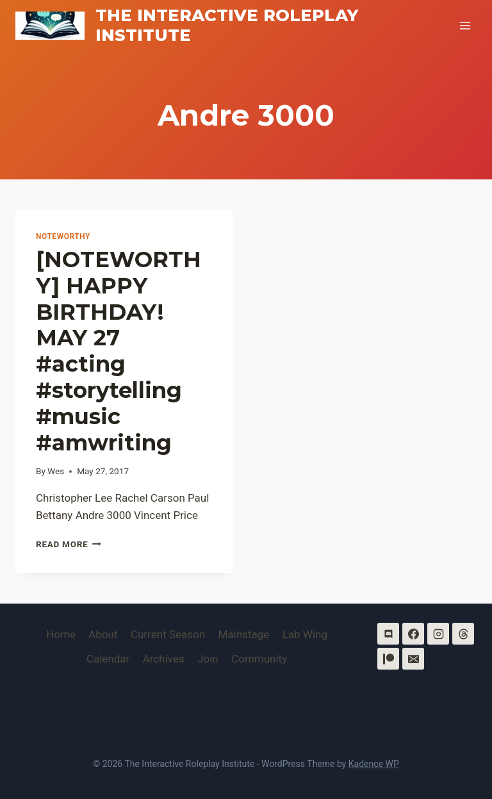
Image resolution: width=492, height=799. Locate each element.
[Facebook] (413, 634)
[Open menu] (465, 25)
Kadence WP (373, 764)
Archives (163, 658)
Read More (68, 544)
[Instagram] (438, 634)
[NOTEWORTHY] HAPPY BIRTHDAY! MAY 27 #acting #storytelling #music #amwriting (118, 351)
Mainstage (244, 634)
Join (207, 658)
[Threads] (463, 634)
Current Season (168, 634)
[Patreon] (388, 659)
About (102, 634)
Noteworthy (63, 236)
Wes (55, 471)
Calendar (107, 658)
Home (61, 634)
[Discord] (388, 634)
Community (259, 658)
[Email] (413, 659)
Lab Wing (305, 634)
